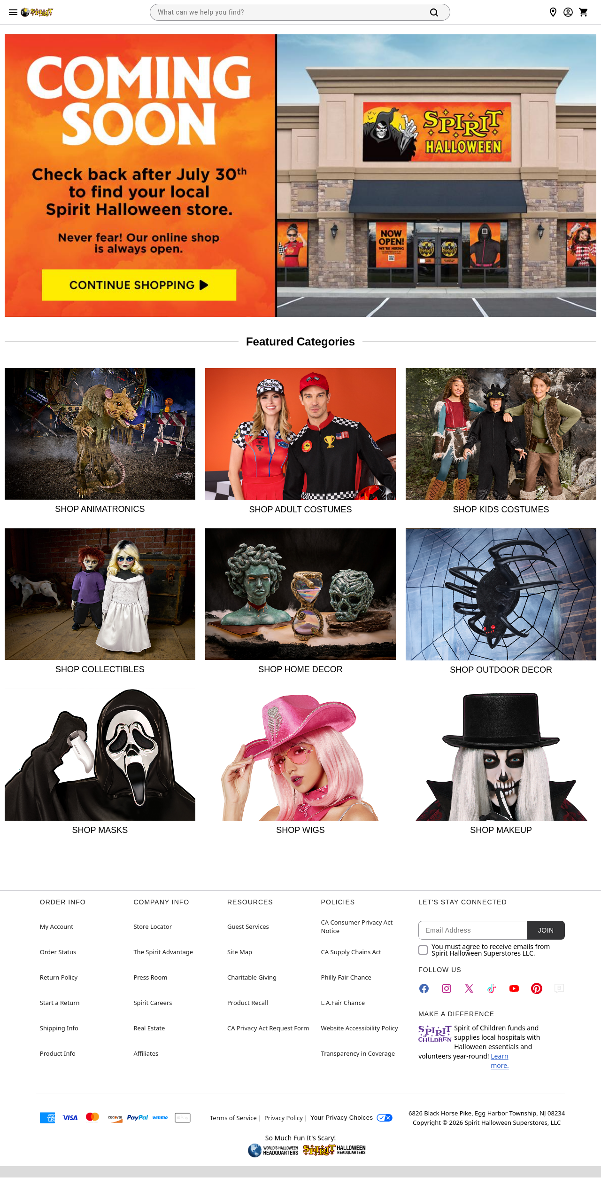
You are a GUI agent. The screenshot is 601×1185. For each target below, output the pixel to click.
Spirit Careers (152, 1002)
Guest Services (248, 926)
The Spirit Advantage (163, 952)
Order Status (58, 952)
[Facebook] (424, 988)
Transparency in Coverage (358, 1053)
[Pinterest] (536, 988)
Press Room (150, 977)
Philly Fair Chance (346, 977)
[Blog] (559, 988)
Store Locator (152, 926)
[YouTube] (514, 988)
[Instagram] (446, 988)
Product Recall (247, 1002)
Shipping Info (59, 1028)
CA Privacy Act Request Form (268, 1028)
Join (546, 930)
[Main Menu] (13, 12)
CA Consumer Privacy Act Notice (357, 926)
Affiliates (145, 1053)
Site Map (239, 952)
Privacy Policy (283, 1118)
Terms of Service (233, 1118)
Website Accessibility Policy (359, 1028)
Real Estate (149, 1028)
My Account (56, 926)
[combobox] (285, 12)
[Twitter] (469, 988)
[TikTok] (491, 988)
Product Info (58, 1053)
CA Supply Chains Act (351, 952)
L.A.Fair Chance (343, 1002)
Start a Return (60, 1002)
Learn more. (500, 1061)
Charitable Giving (252, 977)
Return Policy (58, 977)
